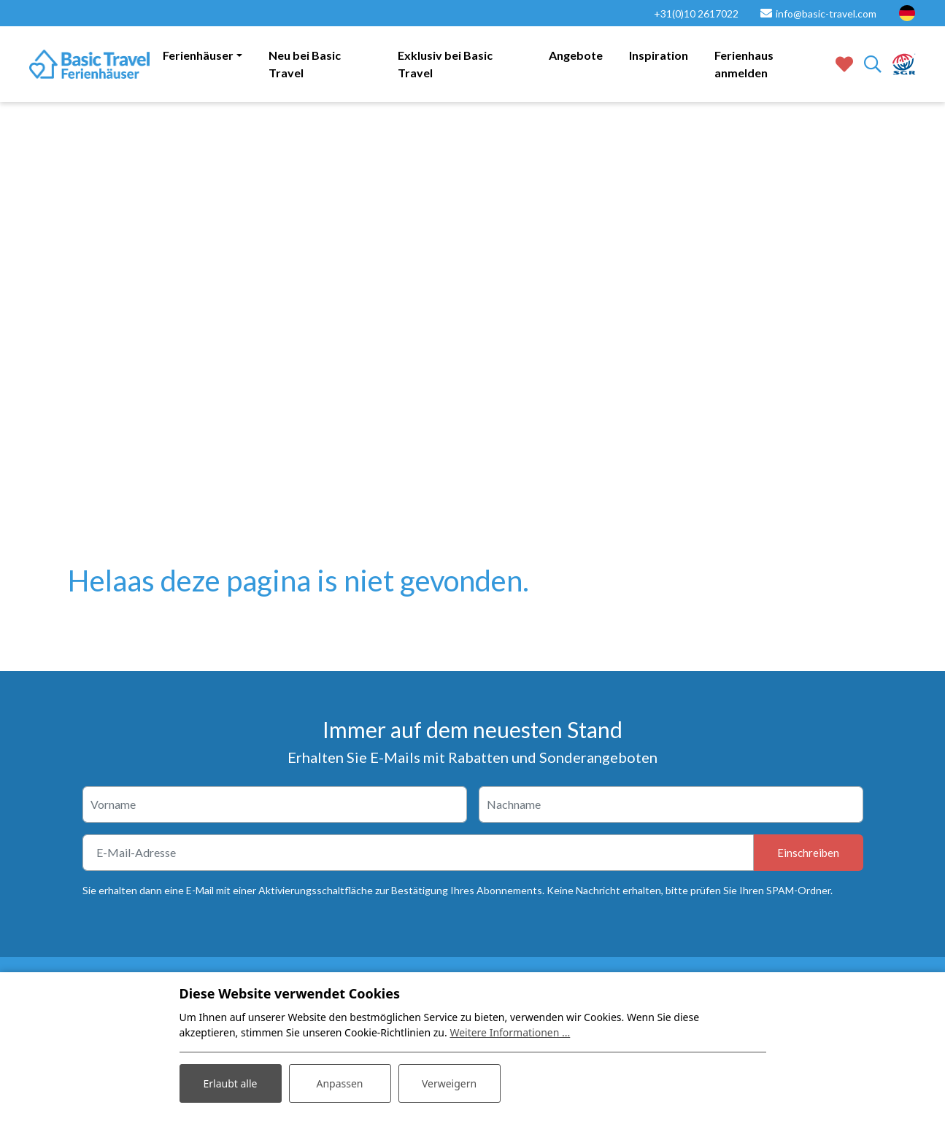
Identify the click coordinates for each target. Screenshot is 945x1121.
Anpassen (339, 1083)
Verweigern (449, 1083)
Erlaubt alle (231, 1083)
